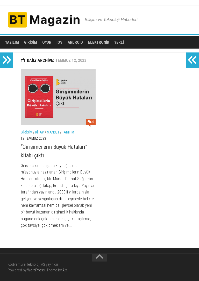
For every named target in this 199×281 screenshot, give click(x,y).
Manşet (53, 132)
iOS (59, 42)
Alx (64, 270)
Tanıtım (68, 132)
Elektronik (98, 42)
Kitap (39, 132)
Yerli (119, 42)
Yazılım (12, 42)
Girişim (30, 42)
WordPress (36, 270)
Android (75, 42)
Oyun (46, 42)
